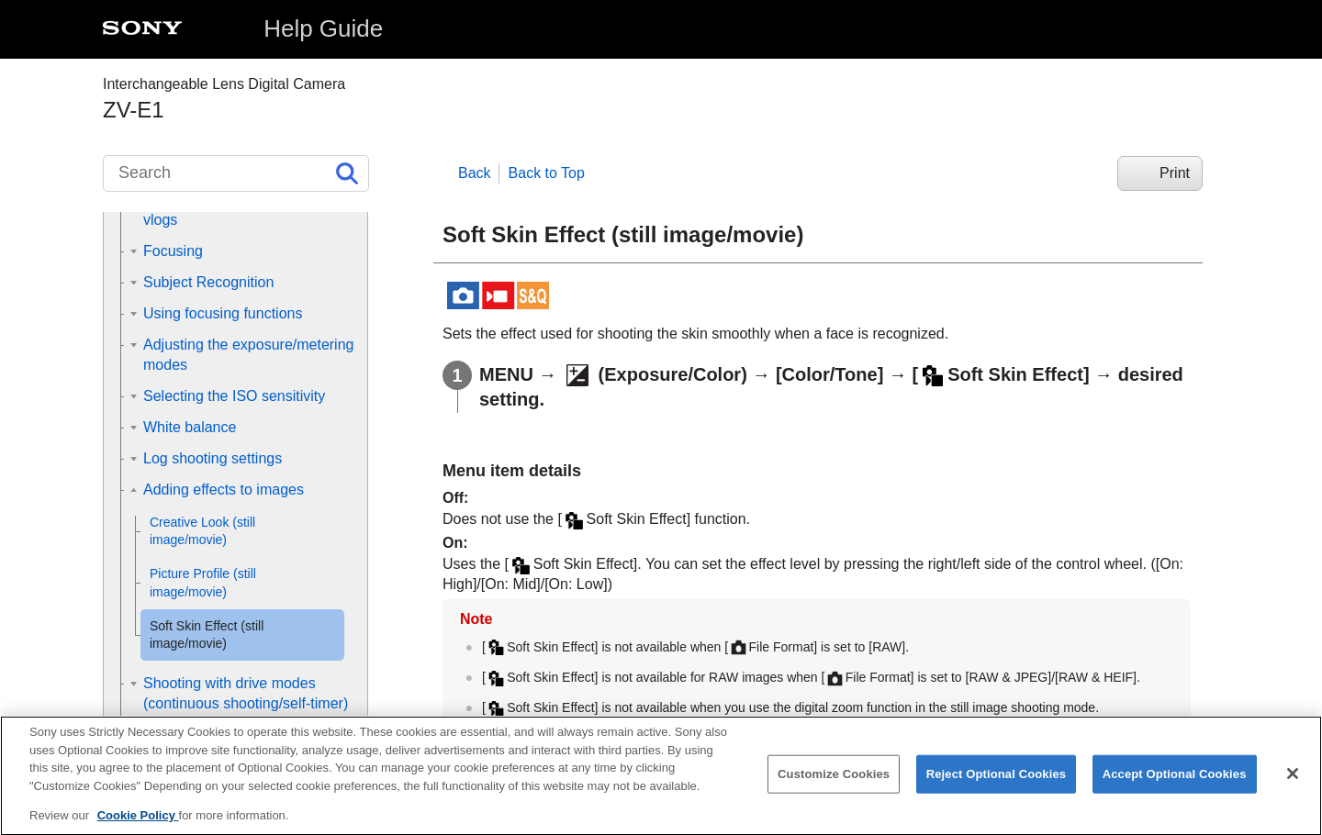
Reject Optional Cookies (996, 786)
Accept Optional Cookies (1175, 786)
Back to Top (547, 173)
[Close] (1292, 785)
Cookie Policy (138, 827)
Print (1175, 173)
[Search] (236, 173)
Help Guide (323, 28)
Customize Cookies (834, 786)
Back (474, 173)
